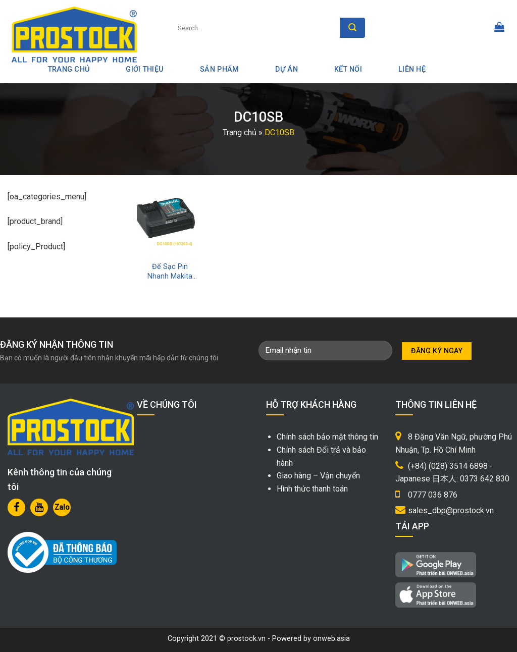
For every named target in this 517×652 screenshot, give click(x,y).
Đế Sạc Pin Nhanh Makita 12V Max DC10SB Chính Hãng (170, 271)
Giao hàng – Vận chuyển (318, 475)
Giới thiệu (145, 69)
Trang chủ (239, 132)
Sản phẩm (219, 69)
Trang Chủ (69, 69)
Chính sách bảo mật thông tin (327, 437)
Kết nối (348, 69)
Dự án (286, 69)
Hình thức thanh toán (312, 489)
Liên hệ (412, 69)
